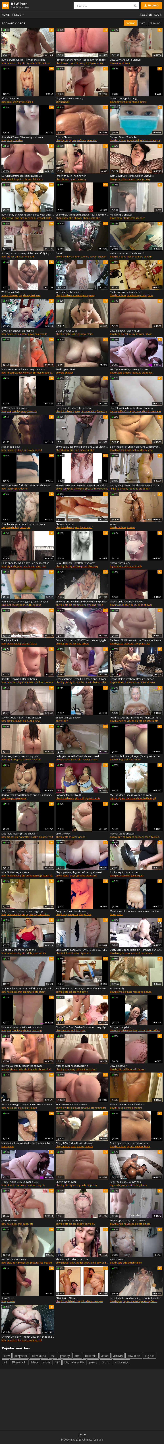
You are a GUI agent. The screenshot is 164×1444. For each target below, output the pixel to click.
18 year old (133, 140)
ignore (73, 179)
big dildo (73, 682)
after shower (148, 682)
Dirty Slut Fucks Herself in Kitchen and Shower (81, 679)
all (5, 1362)
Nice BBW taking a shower (15, 872)
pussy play (67, 488)
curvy (118, 63)
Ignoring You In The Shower (71, 175)
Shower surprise (65, 524)
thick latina (82, 1069)
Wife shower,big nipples (69, 292)
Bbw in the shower (66, 1181)
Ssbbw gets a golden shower (126, 292)
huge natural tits (119, 682)
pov (79, 643)
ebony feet (29, 295)
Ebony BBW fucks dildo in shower (74, 1143)
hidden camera (80, 256)
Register (146, 14)
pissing (146, 179)
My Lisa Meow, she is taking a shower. (131, 795)
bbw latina (39, 1356)
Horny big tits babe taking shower (74, 408)
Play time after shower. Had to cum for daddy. (81, 59)
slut (3, 527)
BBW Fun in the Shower (14, 1259)
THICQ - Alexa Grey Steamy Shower (129, 369)
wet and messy (18, 218)
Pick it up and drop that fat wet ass (129, 1143)
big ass (72, 140)
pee (139, 179)
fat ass (148, 334)
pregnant (20, 1356)
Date (142, 23)
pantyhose (147, 953)
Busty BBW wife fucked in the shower (21, 1065)
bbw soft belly (134, 566)
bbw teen (133, 1356)
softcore (81, 140)
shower (126, 63)
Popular (130, 23)
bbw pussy (67, 63)
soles (120, 914)
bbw (3, 63)
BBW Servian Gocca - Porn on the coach (23, 59)
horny (64, 914)
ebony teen (143, 836)
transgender (138, 218)
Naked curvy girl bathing (123, 98)
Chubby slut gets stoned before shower (23, 524)
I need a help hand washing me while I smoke (135, 1298)
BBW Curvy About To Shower (125, 59)
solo (78, 759)
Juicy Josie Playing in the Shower (18, 833)
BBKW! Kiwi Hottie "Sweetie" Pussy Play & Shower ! (82, 485)
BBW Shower (63, 833)
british (10, 179)
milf (27, 256)
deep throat (139, 1030)
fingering (11, 372)
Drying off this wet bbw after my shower (132, 679)
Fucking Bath (117, 988)
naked (29, 101)
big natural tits (33, 63)
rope (23, 798)
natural (65, 875)
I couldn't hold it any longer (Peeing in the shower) (136, 756)
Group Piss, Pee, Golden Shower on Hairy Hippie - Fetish (82, 1027)
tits (62, 372)
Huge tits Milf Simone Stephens (18, 949)
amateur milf (46, 836)
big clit (127, 450)
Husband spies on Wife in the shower (22, 1027)
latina (113, 914)
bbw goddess (77, 1262)
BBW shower (117, 1259)
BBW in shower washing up (125, 330)
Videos (18, 14)
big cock (122, 1185)
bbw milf (132, 1069)
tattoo (23, 527)
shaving (82, 179)
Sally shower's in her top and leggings (22, 911)
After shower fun (10, 98)
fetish (127, 218)
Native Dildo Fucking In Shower (127, 601)
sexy (9, 101)
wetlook (32, 218)
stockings (121, 1362)
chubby (127, 372)
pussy (134, 604)
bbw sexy (93, 566)
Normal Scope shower (122, 833)
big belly (119, 334)
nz (106, 488)
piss (117, 179)
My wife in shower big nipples (17, 330)
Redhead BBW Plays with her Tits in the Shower (136, 640)
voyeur (93, 256)
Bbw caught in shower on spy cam (20, 756)
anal (77, 1356)
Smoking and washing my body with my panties (82, 601)
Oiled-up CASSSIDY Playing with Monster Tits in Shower (136, 717)
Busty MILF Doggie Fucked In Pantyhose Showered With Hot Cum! (136, 949)
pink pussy (80, 63)
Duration (155, 23)
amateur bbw (87, 450)
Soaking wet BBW (65, 369)
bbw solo (32, 411)
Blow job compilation (121, 1027)
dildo (140, 604)
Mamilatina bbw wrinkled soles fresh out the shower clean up (136, 911)
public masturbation (89, 682)
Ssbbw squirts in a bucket (124, 872)
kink (9, 411)
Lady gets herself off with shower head (77, 756)
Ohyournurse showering (69, 98)
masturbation (122, 604)
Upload (151, 5)
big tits (21, 63)
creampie (97, 1301)
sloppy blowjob (123, 1030)
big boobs (147, 372)
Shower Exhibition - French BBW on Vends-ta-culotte (27, 1336)
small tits (145, 643)
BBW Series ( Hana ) (66, 1298)
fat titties (38, 179)
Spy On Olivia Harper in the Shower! (21, 717)
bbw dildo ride (104, 1262)
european (32, 450)
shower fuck (45, 1069)
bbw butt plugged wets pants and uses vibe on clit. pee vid (82, 446)
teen (9, 488)
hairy (150, 295)
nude (135, 101)
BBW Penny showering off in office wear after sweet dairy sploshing (27, 214)
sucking (74, 334)
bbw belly (90, 1223)
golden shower (128, 179)
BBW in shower (118, 1065)
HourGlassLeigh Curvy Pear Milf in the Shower (26, 1104)
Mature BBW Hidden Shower (71, 1104)
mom (85, 295)
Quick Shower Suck (66, 330)
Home (5, 14)
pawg (91, 295)
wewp (113, 524)
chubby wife (31, 1069)
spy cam (36, 759)
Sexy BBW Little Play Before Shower (75, 562)
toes (38, 295)
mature (46, 63)
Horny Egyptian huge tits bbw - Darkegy (131, 408)
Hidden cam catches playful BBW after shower (81, 988)
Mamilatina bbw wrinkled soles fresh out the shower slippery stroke (27, 1143)
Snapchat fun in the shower (71, 911)
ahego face (85, 914)
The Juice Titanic (10, 640)
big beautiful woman (93, 488)
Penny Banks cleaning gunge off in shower (24, 601)
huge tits (19, 179)
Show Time (7, 1298)
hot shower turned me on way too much (23, 369)
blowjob (65, 334)
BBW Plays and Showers (14, 408)
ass (53, 1356)
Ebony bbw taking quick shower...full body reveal (82, 214)
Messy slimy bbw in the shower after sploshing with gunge (136, 485)
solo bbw (95, 218)
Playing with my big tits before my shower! (79, 872)
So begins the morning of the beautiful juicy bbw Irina (27, 253)
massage (138, 991)
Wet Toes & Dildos (11, 292)
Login (158, 14)
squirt (140, 875)
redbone (23, 488)
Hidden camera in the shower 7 (127, 253)
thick (90, 334)
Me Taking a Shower (121, 214)
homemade (41, 334)
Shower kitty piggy (120, 562)
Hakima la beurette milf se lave (127, 1104)
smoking (81, 604)
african (118, 1356)
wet (23, 101)
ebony (86, 218)
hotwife (89, 1146)
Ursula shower (9, 1220)
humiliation (133, 295)
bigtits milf (91, 875)
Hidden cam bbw (10, 446)
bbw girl (151, 798)
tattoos (81, 836)
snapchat (18, 140)
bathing (142, 101)
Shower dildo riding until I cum (72, 1259)
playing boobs (77, 875)
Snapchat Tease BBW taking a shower (22, 137)
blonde (119, 720)
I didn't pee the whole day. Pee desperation (25, 562)
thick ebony (157, 836)
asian (105, 1356)
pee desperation (32, 566)
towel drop (134, 682)
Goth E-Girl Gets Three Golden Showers (132, 175)
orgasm (132, 875)
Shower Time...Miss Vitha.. (124, 137)
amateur (19, 256)
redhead (136, 372)
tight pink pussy (94, 63)
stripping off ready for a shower (127, 1220)
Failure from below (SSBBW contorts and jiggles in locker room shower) (82, 640)
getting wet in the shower (69, 1220)
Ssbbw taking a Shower (69, 717)
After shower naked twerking (72, 1065)
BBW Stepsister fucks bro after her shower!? (25, 485)
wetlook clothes (45, 218)
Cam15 (59, 253)
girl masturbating (148, 140)
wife (21, 1069)
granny (65, 1356)
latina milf (151, 1030)
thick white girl (24, 372)
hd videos (12, 63)
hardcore (21, 1185)
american (92, 140)
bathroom (131, 798)
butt (32, 256)
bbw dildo (90, 1262)
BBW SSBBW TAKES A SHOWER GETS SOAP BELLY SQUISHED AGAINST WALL (82, 949)
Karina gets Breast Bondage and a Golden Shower (27, 795)
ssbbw (85, 643)
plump (94, 759)
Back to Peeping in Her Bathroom (19, 679)
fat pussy (130, 334)
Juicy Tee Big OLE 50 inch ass (125, 1181)
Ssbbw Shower (64, 137)
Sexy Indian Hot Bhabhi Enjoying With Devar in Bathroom (136, 446)
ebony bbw (62, 218)
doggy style (146, 450)
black (34, 643)
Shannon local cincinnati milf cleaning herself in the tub (27, 988)
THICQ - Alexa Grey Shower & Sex (19, 1181)
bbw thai (142, 798)
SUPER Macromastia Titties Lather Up (21, 175)
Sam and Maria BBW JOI (69, 795)
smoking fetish (95, 604)
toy (20, 295)
